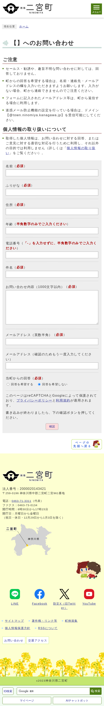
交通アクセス (37, 640)
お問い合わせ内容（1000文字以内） (35, 287)
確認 (52, 426)
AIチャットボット (77, 700)
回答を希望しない (55, 384)
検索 (97, 691)
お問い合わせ (13, 640)
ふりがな (13, 185)
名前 (9, 166)
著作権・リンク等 (44, 620)
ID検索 (8, 691)
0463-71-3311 (21, 500)
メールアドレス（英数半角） (29, 335)
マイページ (27, 700)
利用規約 (63, 400)
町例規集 (71, 620)
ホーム (24, 26)
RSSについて (48, 628)
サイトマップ (14, 620)
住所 (9, 205)
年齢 (9, 224)
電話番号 (13, 243)
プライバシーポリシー (34, 400)
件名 (9, 267)
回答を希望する (22, 384)
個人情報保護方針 (17, 628)
